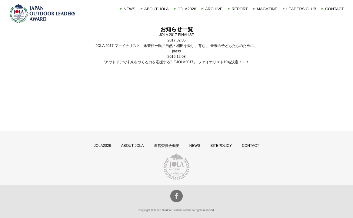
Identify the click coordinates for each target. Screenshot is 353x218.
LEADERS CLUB (301, 9)
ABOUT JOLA (156, 9)
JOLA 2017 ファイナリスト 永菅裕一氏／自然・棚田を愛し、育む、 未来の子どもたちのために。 (176, 46)
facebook (176, 196)
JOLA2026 (187, 9)
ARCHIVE (214, 9)
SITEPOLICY (221, 146)
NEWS (129, 9)
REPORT (239, 9)
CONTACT (334, 9)
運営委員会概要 (166, 146)
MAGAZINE (267, 9)
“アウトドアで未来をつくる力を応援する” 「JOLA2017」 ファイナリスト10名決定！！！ (176, 62)
